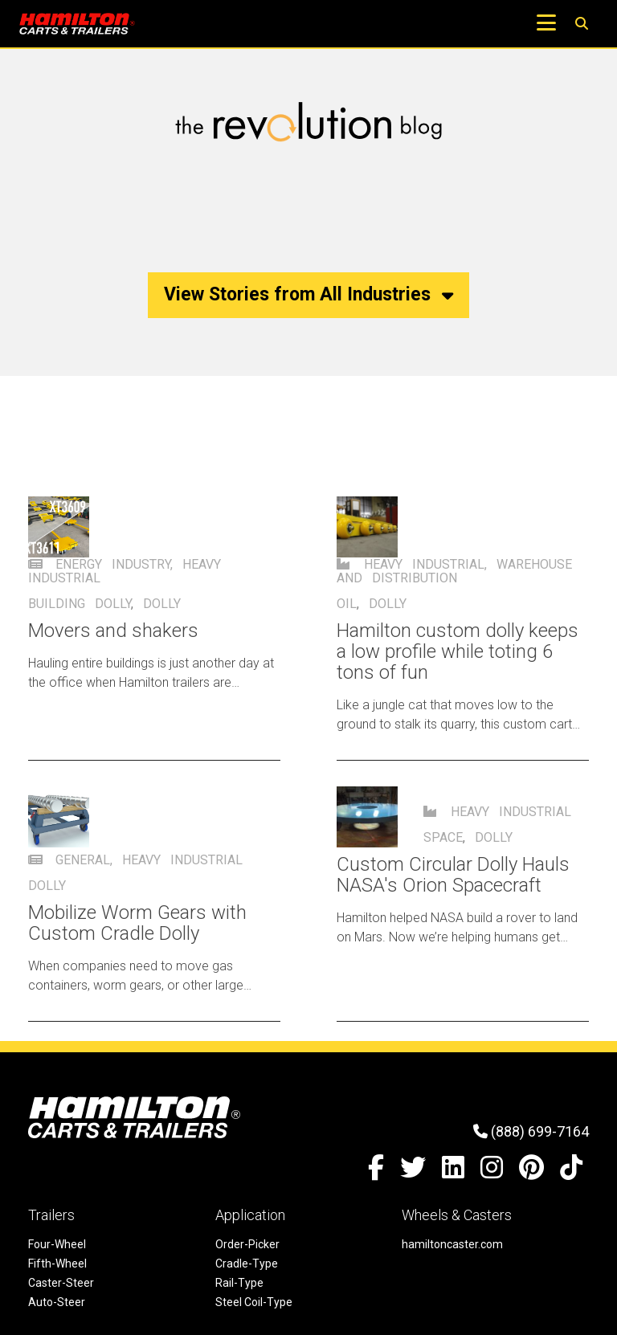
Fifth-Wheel (57, 1263)
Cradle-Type (246, 1263)
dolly (162, 603)
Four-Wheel (57, 1244)
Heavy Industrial (424, 564)
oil (347, 603)
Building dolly (79, 603)
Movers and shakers (113, 630)
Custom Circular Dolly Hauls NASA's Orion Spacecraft (453, 875)
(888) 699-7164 (531, 1131)
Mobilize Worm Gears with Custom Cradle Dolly (137, 923)
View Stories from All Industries (308, 294)
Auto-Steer (56, 1302)
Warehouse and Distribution (454, 571)
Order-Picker (247, 1244)
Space (443, 837)
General (82, 860)
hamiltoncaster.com (452, 1244)
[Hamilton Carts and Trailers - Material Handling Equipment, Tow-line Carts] (77, 23)
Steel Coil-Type (253, 1302)
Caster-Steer (61, 1282)
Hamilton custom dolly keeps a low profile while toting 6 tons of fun (457, 651)
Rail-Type (239, 1282)
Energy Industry (112, 564)
